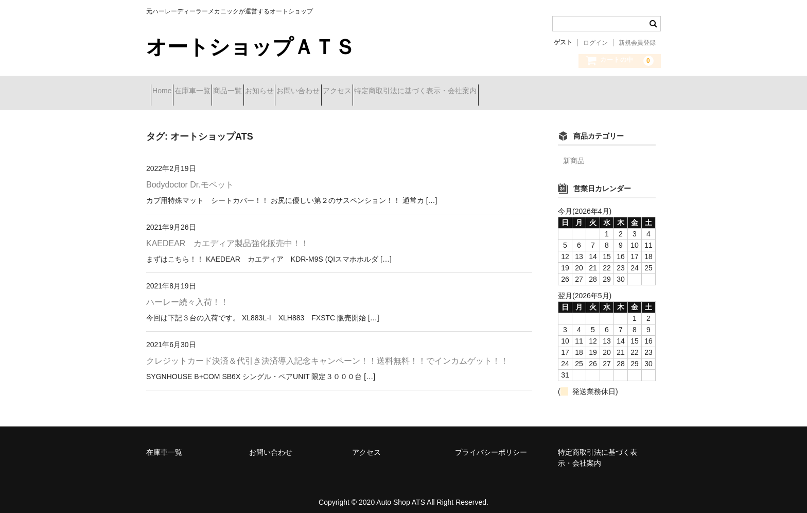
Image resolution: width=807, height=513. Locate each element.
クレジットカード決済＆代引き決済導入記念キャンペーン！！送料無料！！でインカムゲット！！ (327, 353)
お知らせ (318, 92)
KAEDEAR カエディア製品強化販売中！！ (227, 235)
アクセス (432, 92)
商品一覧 (268, 92)
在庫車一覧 (215, 92)
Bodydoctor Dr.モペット (190, 177)
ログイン (595, 42)
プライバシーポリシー (491, 444)
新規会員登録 (637, 42)
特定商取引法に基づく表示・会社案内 (529, 92)
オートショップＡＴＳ (250, 47)
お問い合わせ (375, 92)
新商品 (574, 153)
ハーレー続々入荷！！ (187, 294)
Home (166, 92)
